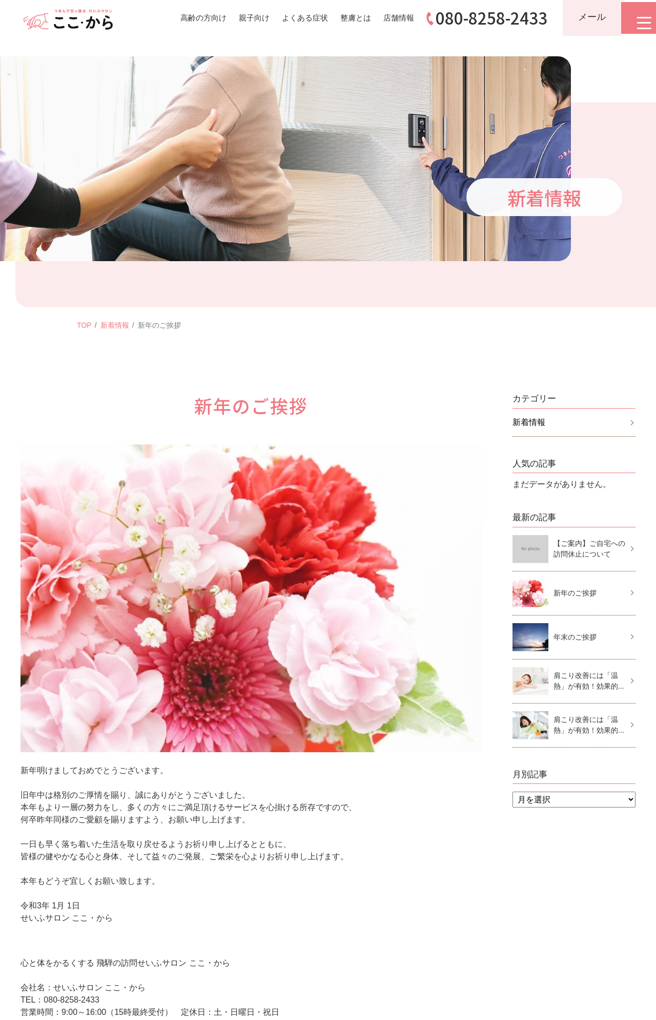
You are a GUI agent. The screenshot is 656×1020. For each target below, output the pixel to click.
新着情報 (114, 325)
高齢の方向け (186, 17)
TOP (84, 325)
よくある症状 (293, 17)
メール (586, 17)
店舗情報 (391, 17)
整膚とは (346, 17)
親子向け (239, 17)
